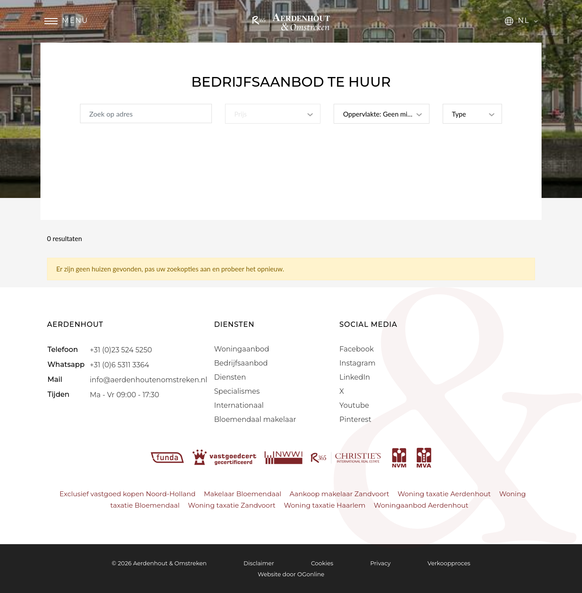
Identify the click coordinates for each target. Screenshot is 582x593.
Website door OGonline (291, 574)
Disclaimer (259, 563)
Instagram (357, 363)
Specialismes (237, 391)
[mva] (424, 457)
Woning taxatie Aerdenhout (444, 494)
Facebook (356, 349)
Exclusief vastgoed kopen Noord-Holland (127, 494)
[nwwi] (284, 457)
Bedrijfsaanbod (241, 363)
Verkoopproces (449, 563)
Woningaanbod (241, 349)
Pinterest (355, 419)
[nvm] (399, 457)
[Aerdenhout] (291, 27)
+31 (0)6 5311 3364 (119, 364)
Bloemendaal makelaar (255, 419)
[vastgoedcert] (225, 457)
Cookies (322, 563)
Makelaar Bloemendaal (242, 494)
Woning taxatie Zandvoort (232, 505)
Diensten (230, 377)
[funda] (168, 457)
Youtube (354, 405)
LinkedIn (354, 377)
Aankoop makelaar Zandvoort (339, 494)
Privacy (380, 563)
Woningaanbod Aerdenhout (421, 505)
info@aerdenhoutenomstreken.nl (148, 379)
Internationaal (239, 405)
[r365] (347, 457)
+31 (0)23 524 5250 (121, 349)
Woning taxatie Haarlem (325, 505)
